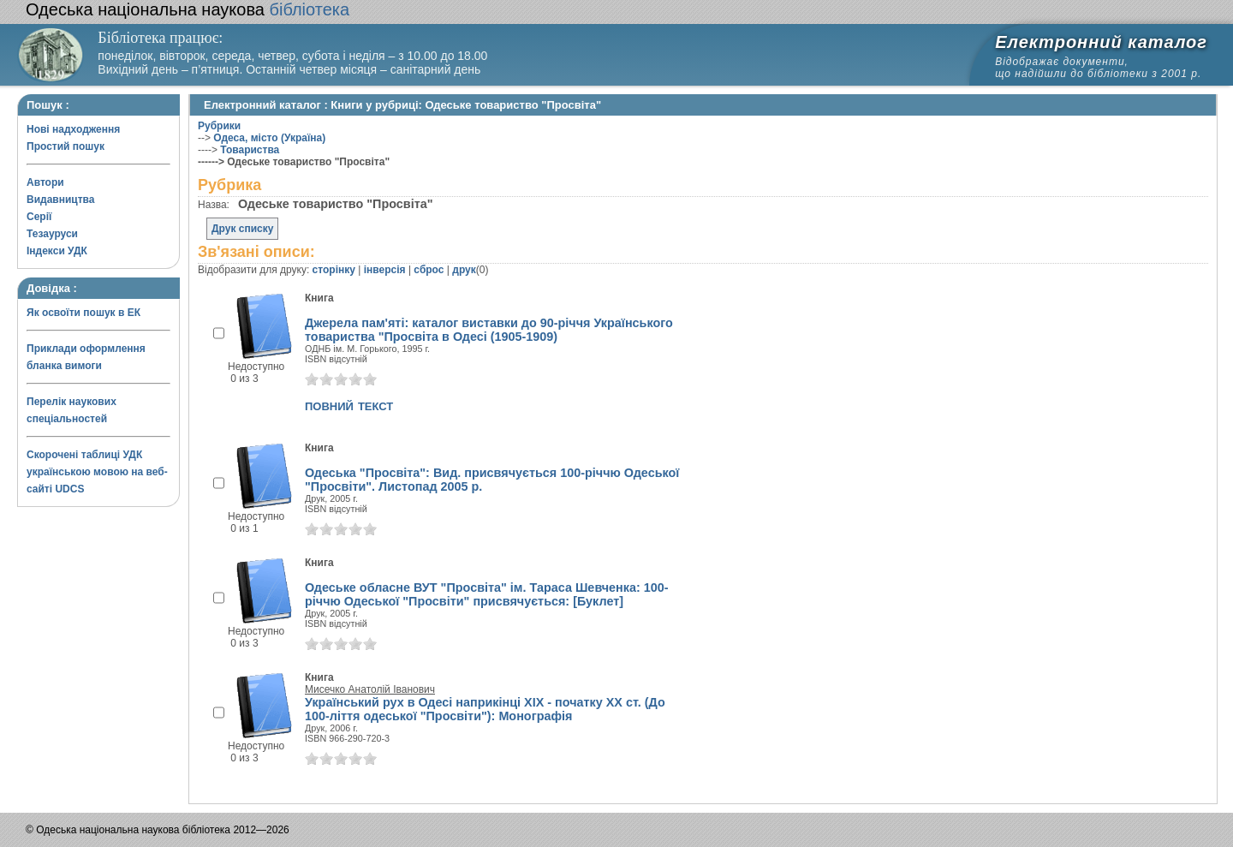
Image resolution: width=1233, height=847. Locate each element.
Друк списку (242, 229)
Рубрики (219, 126)
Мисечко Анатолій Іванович (370, 689)
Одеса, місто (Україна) (269, 138)
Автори (45, 182)
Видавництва (60, 200)
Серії (39, 217)
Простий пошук (65, 146)
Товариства (249, 150)
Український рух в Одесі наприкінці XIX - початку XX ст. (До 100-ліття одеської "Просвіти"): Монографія (485, 709)
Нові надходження (73, 129)
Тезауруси (52, 234)
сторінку (334, 270)
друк (463, 270)
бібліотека (187, 9)
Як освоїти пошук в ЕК (83, 313)
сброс (429, 270)
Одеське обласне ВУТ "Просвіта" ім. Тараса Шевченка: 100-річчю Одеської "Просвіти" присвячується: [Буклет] (487, 594)
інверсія (385, 270)
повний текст (349, 405)
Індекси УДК (57, 251)
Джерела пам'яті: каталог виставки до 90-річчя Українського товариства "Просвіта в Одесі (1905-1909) (489, 329)
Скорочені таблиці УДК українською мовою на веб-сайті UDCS (97, 472)
